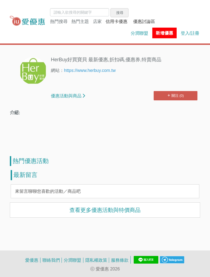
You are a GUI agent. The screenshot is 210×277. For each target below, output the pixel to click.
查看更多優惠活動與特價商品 (105, 209)
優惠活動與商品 (68, 96)
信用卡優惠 (116, 21)
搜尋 (119, 12)
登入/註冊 (190, 33)
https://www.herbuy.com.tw (90, 70)
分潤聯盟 (139, 33)
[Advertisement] (105, 138)
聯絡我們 (51, 260)
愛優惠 (31, 260)
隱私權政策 (96, 260)
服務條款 (120, 260)
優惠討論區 (144, 21)
